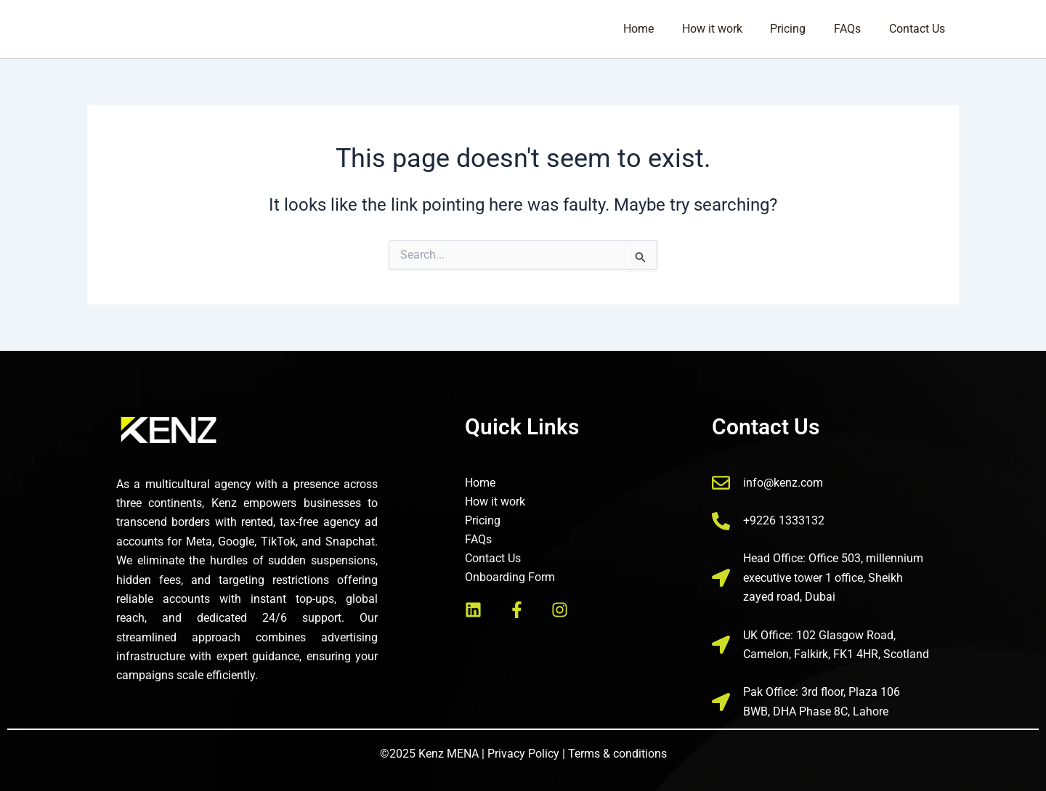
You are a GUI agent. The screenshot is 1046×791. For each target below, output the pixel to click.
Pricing (800, 29)
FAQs (854, 29)
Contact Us (919, 29)
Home (660, 29)
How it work (729, 29)
